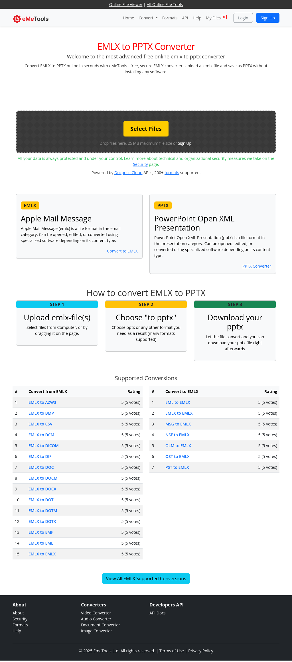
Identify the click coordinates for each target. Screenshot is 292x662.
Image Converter (96, 631)
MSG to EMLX (178, 424)
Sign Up (268, 18)
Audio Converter (96, 619)
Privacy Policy (200, 650)
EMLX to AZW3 (42, 402)
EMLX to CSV (40, 424)
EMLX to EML (41, 543)
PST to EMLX (177, 467)
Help (197, 18)
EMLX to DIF (40, 456)
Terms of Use (171, 650)
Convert (146, 18)
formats (172, 172)
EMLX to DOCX (42, 489)
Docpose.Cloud (128, 172)
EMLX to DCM (41, 434)
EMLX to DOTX (42, 521)
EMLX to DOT (41, 499)
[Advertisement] (146, 92)
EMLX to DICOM (44, 445)
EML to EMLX (177, 402)
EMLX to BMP (41, 413)
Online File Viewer (126, 4)
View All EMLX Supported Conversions (146, 578)
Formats (170, 18)
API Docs (157, 613)
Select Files (146, 129)
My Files (216, 18)
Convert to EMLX (122, 251)
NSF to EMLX (177, 434)
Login (243, 18)
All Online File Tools (165, 4)
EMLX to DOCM (43, 478)
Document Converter (100, 625)
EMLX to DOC (41, 467)
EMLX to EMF (41, 532)
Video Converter (96, 613)
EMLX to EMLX (42, 554)
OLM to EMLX (178, 445)
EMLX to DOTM (43, 510)
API (185, 18)
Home (128, 18)
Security (140, 164)
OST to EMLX (177, 456)
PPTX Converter (256, 266)
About (18, 613)
